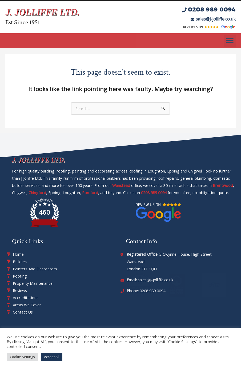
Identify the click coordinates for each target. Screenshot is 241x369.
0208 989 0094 (154, 192)
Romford (90, 192)
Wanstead (121, 185)
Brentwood (223, 185)
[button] (230, 41)
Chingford (37, 192)
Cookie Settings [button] (22, 356)
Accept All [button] (51, 356)
